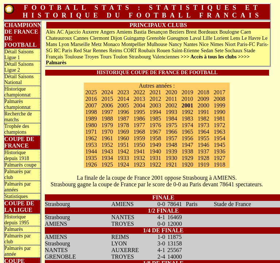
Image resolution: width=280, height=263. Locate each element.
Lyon (64, 44)
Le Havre (250, 38)
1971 (91, 132)
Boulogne (229, 32)
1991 (203, 112)
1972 (219, 125)
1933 (123, 158)
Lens (235, 38)
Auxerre (90, 32)
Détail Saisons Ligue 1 (19, 54)
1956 (187, 138)
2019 (187, 92)
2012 (155, 99)
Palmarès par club (17, 174)
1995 (139, 112)
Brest (191, 32)
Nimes (216, 44)
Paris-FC (246, 44)
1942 (123, 151)
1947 (187, 145)
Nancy (175, 44)
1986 (139, 118)
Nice (204, 44)
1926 (91, 164)
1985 (155, 118)
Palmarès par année (17, 251)
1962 (91, 138)
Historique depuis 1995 (16, 219)
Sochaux (233, 50)
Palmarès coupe (20, 165)
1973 (203, 125)
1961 (107, 138)
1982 (203, 118)
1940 (155, 151)
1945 (219, 145)
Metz (96, 44)
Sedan (207, 50)
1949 (155, 145)
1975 (171, 125)
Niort (230, 44)
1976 (155, 125)
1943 (107, 151)
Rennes (100, 50)
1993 (171, 112)
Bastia (140, 32)
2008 (219, 99)
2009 (203, 99)
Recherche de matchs (18, 116)
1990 (219, 112)
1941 (139, 151)
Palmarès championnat (17, 104)
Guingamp (134, 38)
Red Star (83, 50)
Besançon (157, 32)
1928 (203, 158)
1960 (123, 138)
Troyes (91, 57)
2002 (171, 105)
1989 (91, 118)
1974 (187, 125)
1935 (91, 158)
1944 (91, 151)
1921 (171, 164)
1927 (219, 158)
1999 (219, 105)
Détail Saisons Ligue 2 (19, 67)
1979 (107, 125)
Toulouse (74, 57)
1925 (107, 164)
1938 (187, 151)
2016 (91, 99)
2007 (91, 105)
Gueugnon (177, 38)
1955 (203, 138)
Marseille (80, 44)
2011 (171, 99)
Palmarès (13, 229)
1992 (187, 112)
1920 (187, 164)
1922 (155, 164)
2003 (155, 105)
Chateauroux (59, 38)
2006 (107, 105)
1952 (107, 145)
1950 (139, 145)
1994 (155, 112)
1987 (123, 118)
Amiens (124, 32)
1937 (203, 151)
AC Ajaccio (69, 32)
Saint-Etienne (185, 50)
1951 (123, 145)
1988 (107, 118)
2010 (187, 99)
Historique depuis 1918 (16, 155)
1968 (139, 132)
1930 (171, 158)
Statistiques (16, 196)
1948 (171, 145)
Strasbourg (140, 57)
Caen (246, 32)
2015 (107, 99)
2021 (155, 92)
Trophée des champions (16, 129)
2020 (171, 92)
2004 (139, 105)
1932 (139, 158)
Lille (207, 38)
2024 (107, 92)
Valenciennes (165, 57)
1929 (187, 158)
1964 (203, 132)
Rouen (163, 50)
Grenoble (156, 38)
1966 (171, 132)
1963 (219, 132)
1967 (155, 132)
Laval (195, 38)
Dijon (116, 38)
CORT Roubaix (139, 50)
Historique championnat (17, 92)
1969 (123, 132)
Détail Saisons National (19, 79)
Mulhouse (157, 44)
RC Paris (63, 50)
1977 (139, 125)
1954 (219, 138)
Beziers (176, 32)
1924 (123, 164)
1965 (187, 132)
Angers (107, 32)
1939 (171, 151)
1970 (107, 132)
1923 (139, 164)
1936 (219, 151)
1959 (139, 138)
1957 (171, 138)
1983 (187, 118)
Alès (50, 32)
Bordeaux (208, 32)
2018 (203, 92)
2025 (91, 92)
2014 (123, 99)
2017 (219, 92)
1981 (219, 118)
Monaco (111, 44)
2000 (203, 105)
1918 (219, 164)
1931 (155, 158)
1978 (123, 125)
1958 (155, 138)
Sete (219, 50)
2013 (139, 99)
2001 (187, 105)
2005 (123, 105)
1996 (123, 112)
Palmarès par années (17, 187)
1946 (203, 145)
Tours (106, 57)
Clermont (99, 38)
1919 (203, 164)
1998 (91, 112)
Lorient (221, 38)
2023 (123, 92)
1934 (107, 158)
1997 (107, 112)
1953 (91, 145)
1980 (91, 125)
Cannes (80, 38)
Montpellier (133, 44)
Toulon (120, 57)
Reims (115, 50)
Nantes (190, 44)
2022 (139, 92)
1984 (171, 118)
